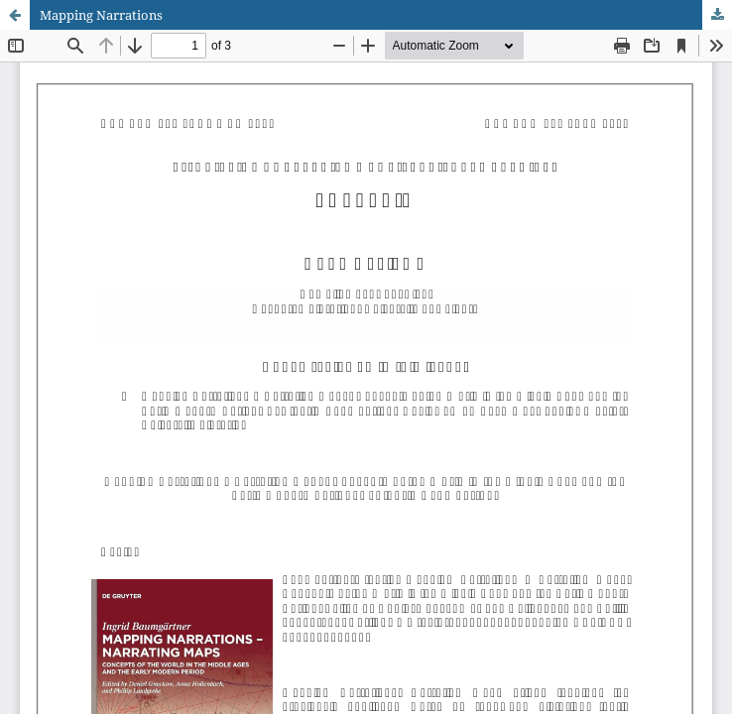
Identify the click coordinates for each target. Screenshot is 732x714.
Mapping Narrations (101, 15)
